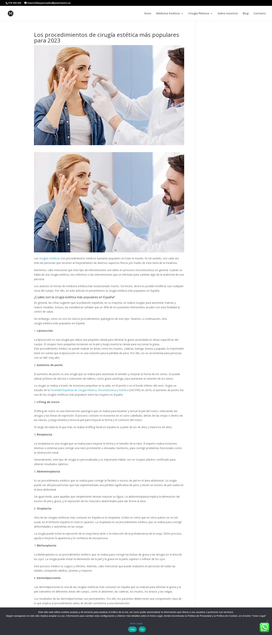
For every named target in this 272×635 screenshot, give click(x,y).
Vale (132, 629)
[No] (267, 621)
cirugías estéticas (49, 258)
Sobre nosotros (228, 13)
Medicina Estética (168, 13)
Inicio (147, 13)
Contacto (259, 13)
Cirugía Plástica (198, 13)
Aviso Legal (136, 623)
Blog (246, 13)
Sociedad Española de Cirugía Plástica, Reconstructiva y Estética (89, 390)
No (142, 629)
